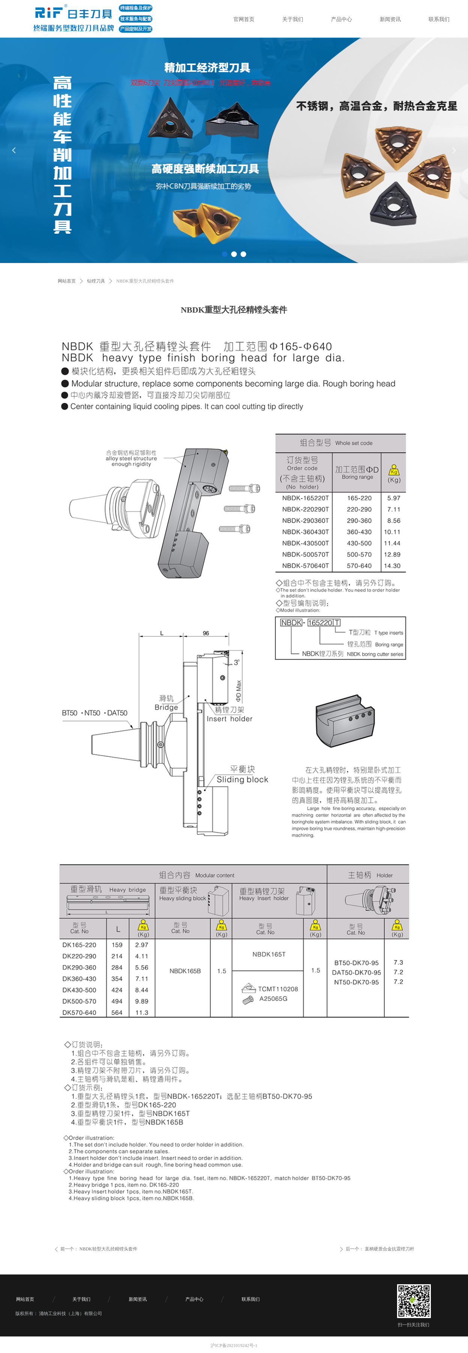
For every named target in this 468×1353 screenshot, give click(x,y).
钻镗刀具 (96, 281)
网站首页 (67, 281)
